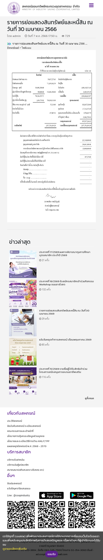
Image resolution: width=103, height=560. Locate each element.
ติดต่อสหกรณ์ (14, 483)
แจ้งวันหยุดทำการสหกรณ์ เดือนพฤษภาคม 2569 (65, 340)
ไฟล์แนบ (26, 47)
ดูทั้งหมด (89, 398)
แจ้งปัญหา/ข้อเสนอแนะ (19, 488)
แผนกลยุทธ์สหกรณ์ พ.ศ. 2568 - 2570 (26, 446)
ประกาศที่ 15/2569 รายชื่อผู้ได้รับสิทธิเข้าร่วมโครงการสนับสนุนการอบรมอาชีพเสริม (63, 370)
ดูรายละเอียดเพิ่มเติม (15, 549)
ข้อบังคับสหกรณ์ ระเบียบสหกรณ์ (24, 426)
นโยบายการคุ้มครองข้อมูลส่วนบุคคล (25, 436)
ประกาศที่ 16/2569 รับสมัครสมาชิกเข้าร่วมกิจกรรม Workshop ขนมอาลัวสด (66, 282)
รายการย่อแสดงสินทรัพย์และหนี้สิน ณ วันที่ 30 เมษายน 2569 (64, 312)
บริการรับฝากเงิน (15, 460)
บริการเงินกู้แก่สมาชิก (18, 465)
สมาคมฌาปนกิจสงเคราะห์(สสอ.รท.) (25, 470)
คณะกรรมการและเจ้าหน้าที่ (20, 431)
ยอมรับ (51, 554)
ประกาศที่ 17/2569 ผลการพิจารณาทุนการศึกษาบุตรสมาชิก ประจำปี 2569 (64, 253)
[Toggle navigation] (91, 5)
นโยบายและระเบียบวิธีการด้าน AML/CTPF (28, 441)
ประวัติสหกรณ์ (14, 421)
